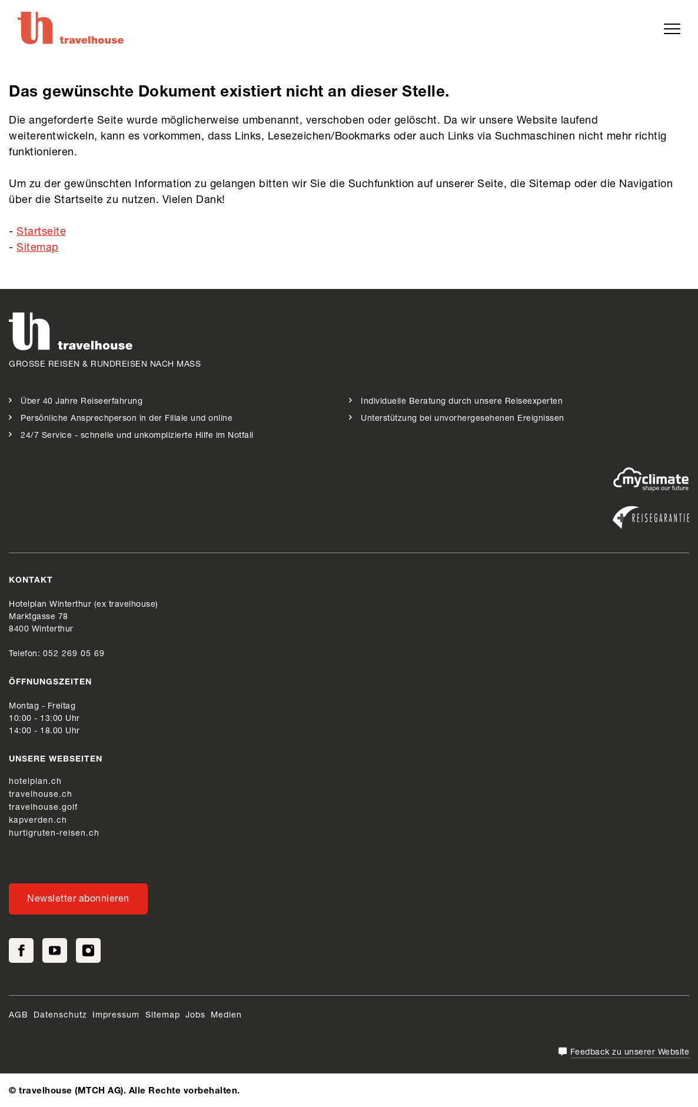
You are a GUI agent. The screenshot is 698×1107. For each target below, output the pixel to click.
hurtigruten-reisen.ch (54, 834)
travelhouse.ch (40, 795)
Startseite (41, 232)
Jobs (195, 1016)
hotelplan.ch (35, 782)
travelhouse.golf (43, 808)
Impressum (117, 1016)
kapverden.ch (38, 821)
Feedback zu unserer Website (630, 1053)
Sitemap (37, 248)
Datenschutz (60, 1016)
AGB (18, 1016)
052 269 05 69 (74, 654)
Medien (226, 1016)
